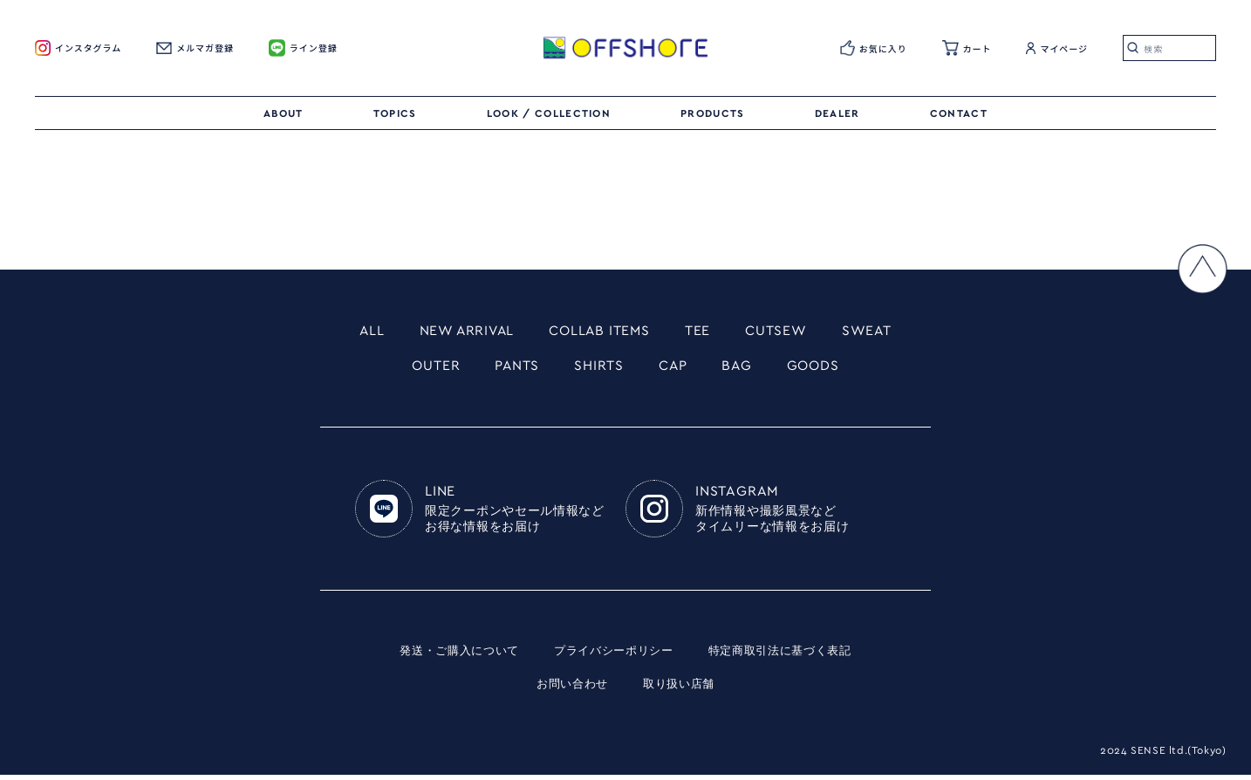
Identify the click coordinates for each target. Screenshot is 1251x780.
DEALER (837, 113)
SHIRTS (598, 369)
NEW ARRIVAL (453, 331)
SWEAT (889, 331)
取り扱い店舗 (681, 689)
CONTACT (959, 113)
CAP (677, 369)
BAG (745, 369)
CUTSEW (790, 331)
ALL (348, 331)
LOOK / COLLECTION (549, 113)
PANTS (509, 369)
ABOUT (283, 113)
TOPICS (395, 113)
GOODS (827, 369)
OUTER (422, 369)
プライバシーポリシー (613, 656)
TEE (707, 331)
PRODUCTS (712, 113)
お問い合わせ (569, 689)
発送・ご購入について (450, 656)
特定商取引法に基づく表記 (788, 656)
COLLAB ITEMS (601, 331)
